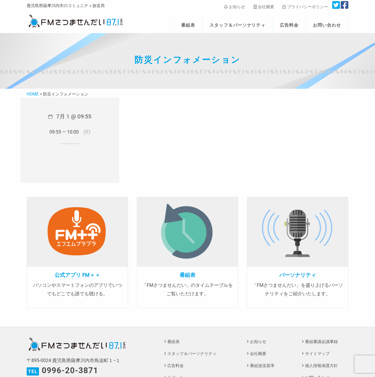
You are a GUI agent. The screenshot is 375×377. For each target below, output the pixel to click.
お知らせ (234, 6)
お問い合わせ (327, 25)
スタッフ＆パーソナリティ (237, 25)
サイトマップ (317, 353)
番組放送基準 (262, 365)
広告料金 (289, 25)
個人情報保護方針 (321, 365)
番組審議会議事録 (321, 341)
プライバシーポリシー (305, 6)
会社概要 (263, 6)
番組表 (188, 25)
